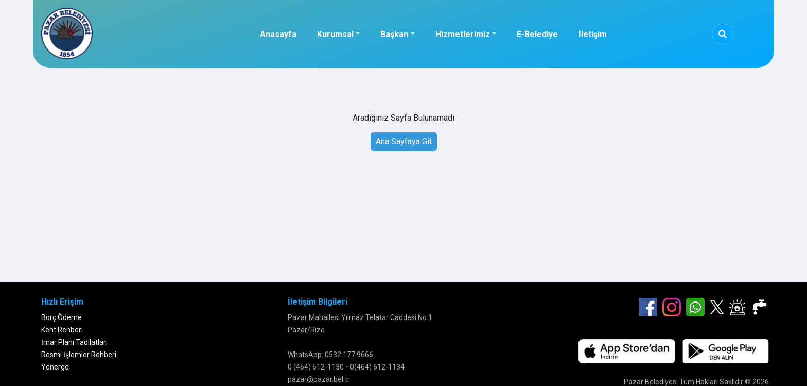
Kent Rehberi (62, 330)
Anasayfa (278, 34)
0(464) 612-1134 (377, 367)
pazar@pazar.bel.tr (319, 379)
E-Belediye (537, 34)
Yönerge (55, 367)
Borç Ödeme (61, 317)
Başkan (394, 34)
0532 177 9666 (349, 354)
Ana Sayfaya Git (404, 141)
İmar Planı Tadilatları (74, 342)
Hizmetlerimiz (462, 34)
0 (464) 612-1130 (316, 367)
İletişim (592, 34)
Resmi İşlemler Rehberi (78, 354)
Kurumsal (335, 34)
